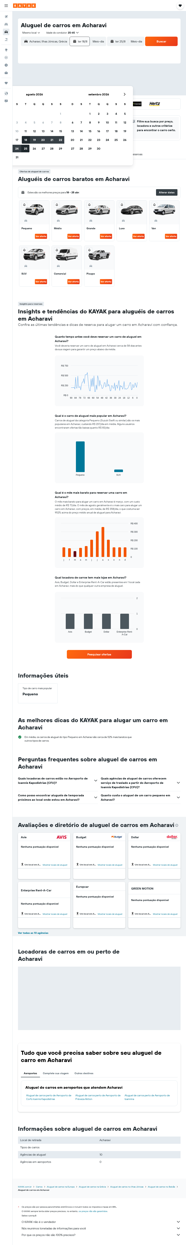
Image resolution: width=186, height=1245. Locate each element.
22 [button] (87, 101)
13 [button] (69, 92)
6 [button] (69, 84)
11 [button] (52, 92)
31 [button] (43, 119)
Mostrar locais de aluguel (55, 864)
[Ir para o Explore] (6, 49)
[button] (6, 6)
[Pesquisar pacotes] (6, 39)
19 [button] (61, 101)
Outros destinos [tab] (83, 1073)
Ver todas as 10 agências (33, 933)
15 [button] (87, 92)
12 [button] (61, 92)
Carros (39, 1186)
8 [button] (87, 84)
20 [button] (69, 101)
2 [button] (35, 84)
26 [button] (60, 110)
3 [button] (43, 84)
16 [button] (34, 101)
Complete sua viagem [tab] (56, 1073)
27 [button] (69, 110)
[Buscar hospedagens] (6, 24)
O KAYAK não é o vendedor (101, 1222)
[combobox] (30, 32)
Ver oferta (41, 236)
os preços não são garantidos (93, 1211)
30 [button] (35, 119)
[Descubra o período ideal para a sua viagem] (6, 65)
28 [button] (78, 110)
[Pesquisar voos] (6, 16)
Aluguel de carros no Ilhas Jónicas (126, 1186)
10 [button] (43, 92)
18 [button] (52, 101)
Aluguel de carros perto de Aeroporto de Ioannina (147, 1097)
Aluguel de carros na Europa (60, 1186)
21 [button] (78, 101)
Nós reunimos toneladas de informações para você (101, 1228)
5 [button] (61, 84)
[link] (99, 654)
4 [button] (52, 84)
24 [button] (43, 110)
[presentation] (176, 825)
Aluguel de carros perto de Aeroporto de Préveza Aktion (98, 1097)
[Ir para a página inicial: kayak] (24, 5)
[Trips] (6, 83)
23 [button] (34, 110)
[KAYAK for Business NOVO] (6, 72)
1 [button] (87, 75)
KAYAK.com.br (25, 1186)
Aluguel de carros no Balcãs (161, 1186)
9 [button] (35, 92)
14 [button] (78, 92)
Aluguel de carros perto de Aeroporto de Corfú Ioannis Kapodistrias (48, 1097)
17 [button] (43, 101)
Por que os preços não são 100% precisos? (101, 1235)
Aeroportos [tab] (30, 1073)
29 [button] (87, 110)
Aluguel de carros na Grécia (92, 1186)
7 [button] (78, 84)
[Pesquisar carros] (6, 32)
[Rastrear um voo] (6, 57)
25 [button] (52, 110)
